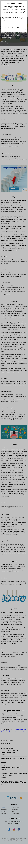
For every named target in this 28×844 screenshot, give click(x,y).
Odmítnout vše (9, 28)
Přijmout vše (20, 28)
